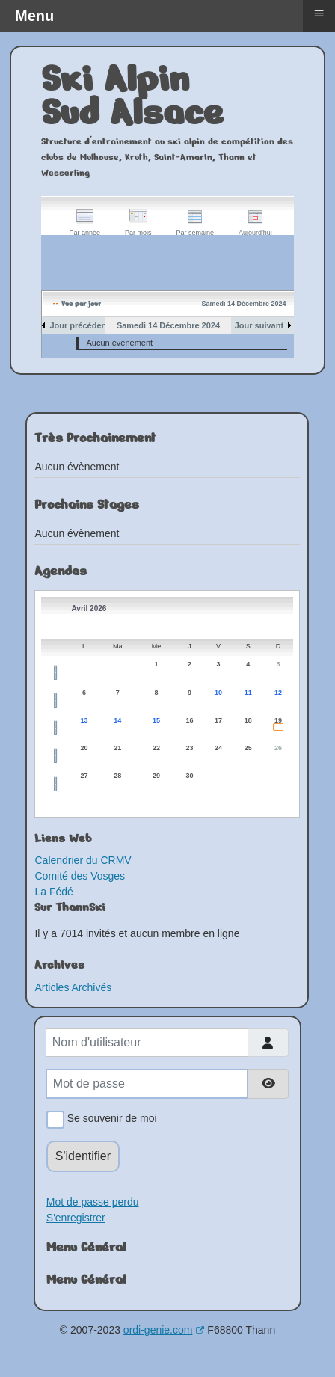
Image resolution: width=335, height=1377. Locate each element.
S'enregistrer (75, 1218)
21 (117, 748)
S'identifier (83, 1156)
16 (189, 720)
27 (84, 775)
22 (156, 748)
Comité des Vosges (79, 876)
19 (278, 720)
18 (248, 720)
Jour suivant (259, 325)
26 (278, 748)
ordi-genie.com (164, 1330)
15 (156, 720)
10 (218, 692)
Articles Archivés (72, 987)
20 (84, 748)
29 (156, 775)
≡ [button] (318, 13)
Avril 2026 (88, 608)
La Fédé (53, 892)
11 (248, 692)
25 (248, 748)
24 (218, 748)
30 (189, 775)
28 (117, 775)
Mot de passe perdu (92, 1202)
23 (189, 748)
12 (278, 692)
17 (218, 720)
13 (84, 720)
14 (117, 720)
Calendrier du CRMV (82, 860)
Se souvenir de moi (109, 1120)
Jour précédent (78, 325)
